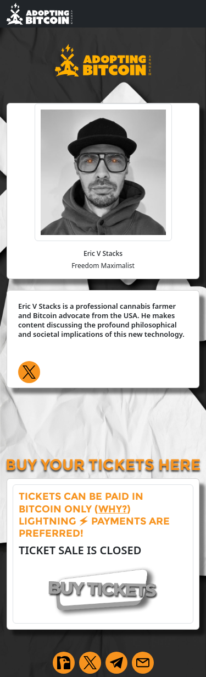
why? (112, 509)
